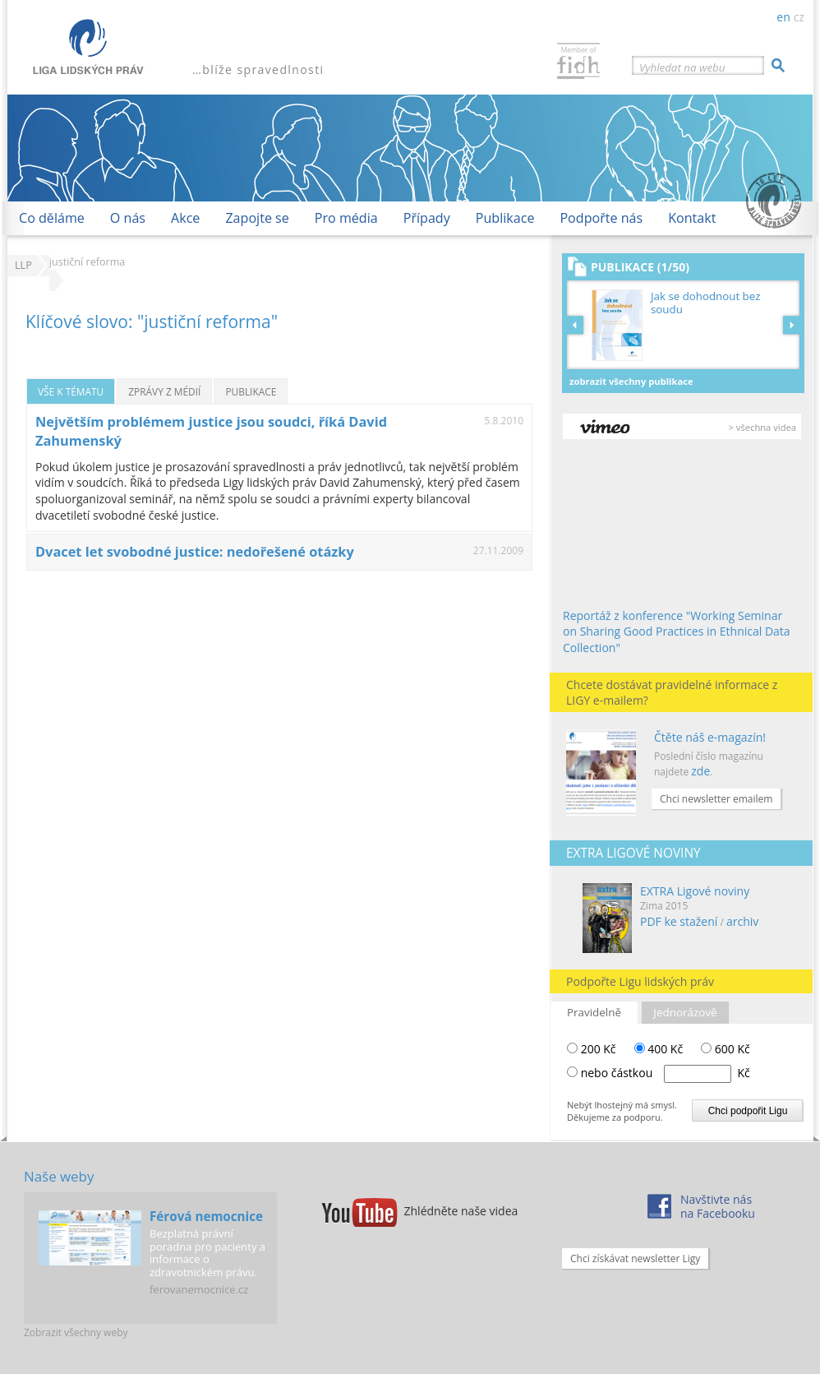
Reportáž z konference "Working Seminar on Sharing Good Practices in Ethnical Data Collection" (676, 631)
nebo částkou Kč (665, 1072)
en (783, 17)
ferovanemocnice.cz (199, 1289)
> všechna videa (762, 427)
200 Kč (591, 1049)
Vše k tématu (71, 391)
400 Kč (659, 1049)
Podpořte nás (601, 218)
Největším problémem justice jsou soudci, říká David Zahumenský (211, 431)
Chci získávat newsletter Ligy (635, 1258)
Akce (185, 218)
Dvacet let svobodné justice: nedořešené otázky (194, 552)
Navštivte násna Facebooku (717, 1206)
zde (700, 771)
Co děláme (52, 218)
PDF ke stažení (678, 921)
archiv (742, 921)
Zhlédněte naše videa (461, 1211)
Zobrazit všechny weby (76, 1332)
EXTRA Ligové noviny (694, 891)
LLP (23, 265)
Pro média (346, 218)
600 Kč (725, 1049)
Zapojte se (256, 218)
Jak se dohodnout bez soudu (705, 303)
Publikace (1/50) (640, 267)
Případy (426, 218)
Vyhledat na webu (682, 67)
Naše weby (59, 1176)
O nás (127, 218)
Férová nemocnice (206, 1216)
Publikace (505, 218)
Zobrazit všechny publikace (631, 381)
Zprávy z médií (164, 391)
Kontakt (692, 218)
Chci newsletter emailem (716, 799)
